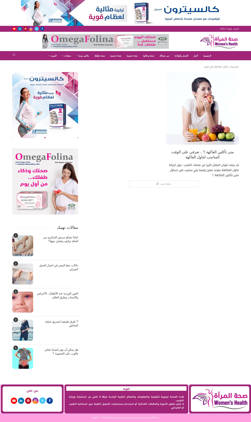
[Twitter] (37, 29)
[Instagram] (31, 29)
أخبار (195, 55)
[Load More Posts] (164, 184)
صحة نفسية (132, 55)
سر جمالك (164, 55)
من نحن (32, 390)
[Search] (14, 55)
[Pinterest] (25, 29)
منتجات (67, 55)
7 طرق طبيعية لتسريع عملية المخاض (61, 323)
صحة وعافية (148, 55)
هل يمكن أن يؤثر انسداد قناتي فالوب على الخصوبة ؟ (61, 351)
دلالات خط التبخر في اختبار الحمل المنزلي (58, 267)
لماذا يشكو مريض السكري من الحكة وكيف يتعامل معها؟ (60, 239)
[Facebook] (42, 29)
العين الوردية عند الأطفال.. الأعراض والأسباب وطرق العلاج (57, 295)
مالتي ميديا (83, 55)
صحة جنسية (115, 55)
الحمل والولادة (181, 55)
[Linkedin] (20, 29)
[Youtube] (14, 29)
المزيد (54, 55)
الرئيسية (207, 55)
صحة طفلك (99, 55)
